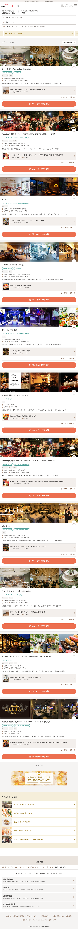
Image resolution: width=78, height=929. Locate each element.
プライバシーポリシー (32, 916)
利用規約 (15, 916)
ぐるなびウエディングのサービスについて (34, 920)
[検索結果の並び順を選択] (69, 42)
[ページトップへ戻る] (39, 860)
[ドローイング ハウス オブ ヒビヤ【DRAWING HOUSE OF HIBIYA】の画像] (39, 643)
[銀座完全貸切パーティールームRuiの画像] (39, 382)
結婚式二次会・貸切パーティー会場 (38, 867)
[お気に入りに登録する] (74, 65)
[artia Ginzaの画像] (39, 513)
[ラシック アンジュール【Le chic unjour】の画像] (39, 56)
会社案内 (8, 916)
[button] (39, 880)
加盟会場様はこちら (58, 916)
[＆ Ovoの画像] (39, 186)
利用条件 (22, 916)
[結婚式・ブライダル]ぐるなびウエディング (14, 867)
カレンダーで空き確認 (39, 104)
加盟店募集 (69, 916)
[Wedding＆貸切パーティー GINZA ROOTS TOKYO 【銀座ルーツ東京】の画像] (39, 121)
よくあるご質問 (51, 920)
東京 (51, 867)
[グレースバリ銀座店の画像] (39, 317)
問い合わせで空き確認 (39, 234)
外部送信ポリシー (46, 916)
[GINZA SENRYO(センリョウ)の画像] (39, 252)
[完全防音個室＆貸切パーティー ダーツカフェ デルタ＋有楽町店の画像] (39, 709)
